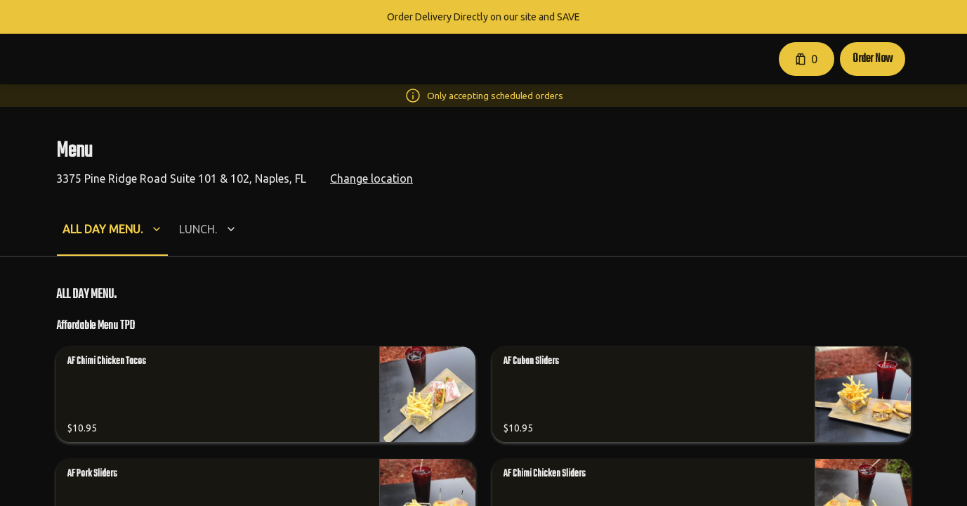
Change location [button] (371, 178)
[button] (843, 59)
